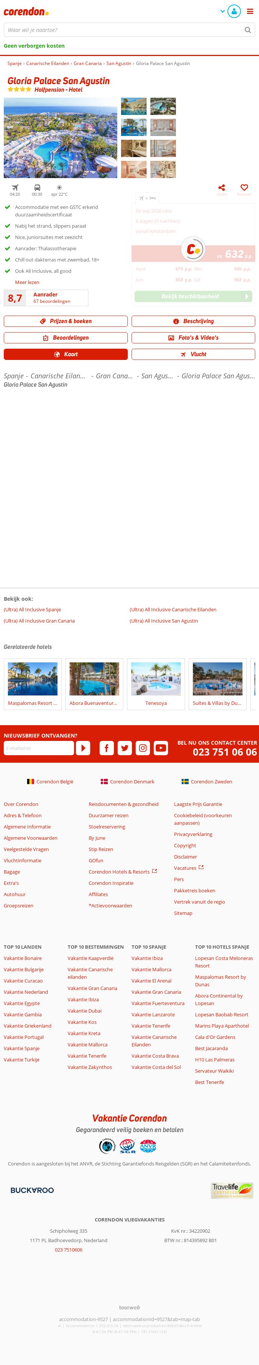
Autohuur (15, 894)
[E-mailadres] (39, 748)
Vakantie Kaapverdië (91, 958)
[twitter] (125, 748)
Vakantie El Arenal (151, 980)
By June (97, 837)
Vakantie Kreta (84, 1033)
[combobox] (129, 30)
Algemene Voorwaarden (31, 837)
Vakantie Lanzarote (153, 1014)
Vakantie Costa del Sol (156, 1067)
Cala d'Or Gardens (215, 1037)
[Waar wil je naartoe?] (129, 30)
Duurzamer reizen (109, 815)
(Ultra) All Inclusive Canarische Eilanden (173, 609)
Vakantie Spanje (21, 1048)
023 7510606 (68, 1249)
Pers (179, 879)
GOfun (96, 860)
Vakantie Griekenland (27, 1025)
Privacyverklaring (193, 834)
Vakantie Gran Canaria (92, 988)
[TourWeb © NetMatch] (129, 1307)
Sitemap (183, 913)
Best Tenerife (209, 1082)
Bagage (12, 871)
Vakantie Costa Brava (155, 1055)
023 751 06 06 (225, 752)
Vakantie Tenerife (87, 1055)
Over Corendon (21, 804)
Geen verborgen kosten (34, 45)
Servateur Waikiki (214, 1070)
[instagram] (143, 748)
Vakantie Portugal (24, 1037)
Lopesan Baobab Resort (221, 1014)
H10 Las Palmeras (215, 1059)
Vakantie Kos (82, 1022)
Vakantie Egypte (22, 1003)
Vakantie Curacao (23, 980)
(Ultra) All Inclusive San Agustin (164, 620)
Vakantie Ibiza (83, 999)
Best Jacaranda (211, 1048)
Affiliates (98, 894)
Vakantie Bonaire (23, 958)
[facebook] (107, 748)
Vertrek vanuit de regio (199, 901)
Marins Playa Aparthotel (222, 1025)
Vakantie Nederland (26, 992)
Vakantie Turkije (21, 1059)
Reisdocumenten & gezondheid (124, 804)
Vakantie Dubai (84, 1010)
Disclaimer (185, 856)
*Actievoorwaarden (110, 905)
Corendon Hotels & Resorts (119, 871)
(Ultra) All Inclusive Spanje (32, 609)
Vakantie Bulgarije (24, 969)
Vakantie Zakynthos (90, 1067)
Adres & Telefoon (23, 815)
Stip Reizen (101, 849)
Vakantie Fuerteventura (158, 1003)
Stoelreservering (107, 826)
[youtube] (161, 748)
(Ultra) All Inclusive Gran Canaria (39, 620)
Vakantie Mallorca (88, 1044)
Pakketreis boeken (194, 890)
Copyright (185, 845)
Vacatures (185, 868)
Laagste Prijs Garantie (198, 804)
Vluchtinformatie (22, 860)
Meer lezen (27, 282)
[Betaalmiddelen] (31, 1190)
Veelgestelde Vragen (26, 849)
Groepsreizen (18, 905)
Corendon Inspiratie (111, 883)
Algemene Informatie (27, 826)
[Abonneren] (83, 748)
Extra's (11, 883)
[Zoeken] (248, 30)
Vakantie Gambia (23, 1014)
